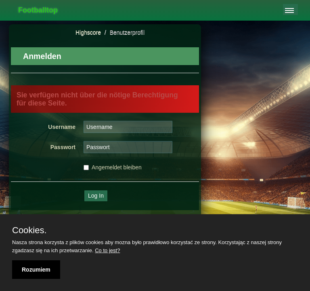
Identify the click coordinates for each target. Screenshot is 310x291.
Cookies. (29, 230)
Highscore (88, 32)
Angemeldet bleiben (113, 167)
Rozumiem (36, 269)
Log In (96, 195)
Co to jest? (107, 250)
